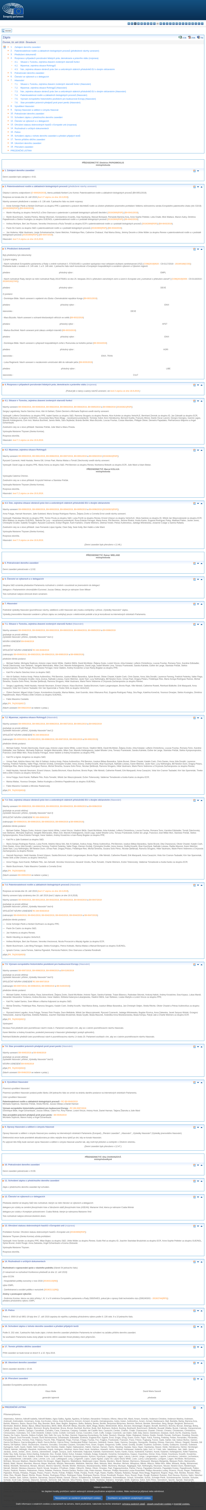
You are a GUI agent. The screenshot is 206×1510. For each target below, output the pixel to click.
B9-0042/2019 (131, 219)
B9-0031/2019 (90, 298)
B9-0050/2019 (24, 456)
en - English (151, 23)
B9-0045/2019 (24, 1053)
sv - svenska (202, 23)
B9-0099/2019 (52, 970)
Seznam (8, 31)
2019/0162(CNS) (10, 281)
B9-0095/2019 (80, 509)
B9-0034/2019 (100, 343)
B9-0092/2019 (95, 456)
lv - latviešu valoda (167, 23)
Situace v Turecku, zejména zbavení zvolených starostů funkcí (50, 62)
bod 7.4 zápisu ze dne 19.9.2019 (28, 239)
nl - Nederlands (180, 23)
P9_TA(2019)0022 (16, 1068)
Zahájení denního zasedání (28, 47)
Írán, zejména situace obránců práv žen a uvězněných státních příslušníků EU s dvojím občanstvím (67, 69)
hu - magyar (173, 23)
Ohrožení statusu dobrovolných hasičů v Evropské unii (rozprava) (46, 124)
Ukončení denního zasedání (28, 143)
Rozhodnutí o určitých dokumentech (32, 128)
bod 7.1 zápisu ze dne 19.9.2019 (28, 440)
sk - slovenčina (192, 23)
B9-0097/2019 (24, 970)
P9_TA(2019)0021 (16, 1019)
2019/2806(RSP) (78, 1232)
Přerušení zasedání (24, 147)
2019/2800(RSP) (10, 208)
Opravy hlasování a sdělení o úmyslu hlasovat (36, 110)
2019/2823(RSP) (110, 509)
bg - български (129, 23)
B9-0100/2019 (67, 970)
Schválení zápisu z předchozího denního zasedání (39, 117)
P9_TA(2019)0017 (16, 703)
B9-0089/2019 (24, 509)
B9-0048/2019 (24, 407)
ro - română (189, 23)
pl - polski (183, 23)
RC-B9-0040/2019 (41, 911)
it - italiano (164, 23)
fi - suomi (199, 23)
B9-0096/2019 (95, 509)
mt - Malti (176, 23)
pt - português (186, 23)
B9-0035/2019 (85, 362)
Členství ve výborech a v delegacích (32, 76)
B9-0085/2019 (94, 407)
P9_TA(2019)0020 (16, 954)
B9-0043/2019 (165, 224)
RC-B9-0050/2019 (41, 735)
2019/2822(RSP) (110, 456)
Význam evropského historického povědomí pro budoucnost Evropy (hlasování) (58, 99)
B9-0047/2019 (45, 235)
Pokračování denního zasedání (29, 73)
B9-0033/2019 (69, 330)
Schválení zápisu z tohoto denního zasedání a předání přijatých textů (47, 136)
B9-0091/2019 (80, 456)
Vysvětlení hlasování (24, 106)
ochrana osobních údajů (133, 1507)
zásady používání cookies (159, 1507)
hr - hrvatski (160, 23)
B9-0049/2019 (38, 407)
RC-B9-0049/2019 (41, 650)
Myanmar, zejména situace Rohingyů (38, 65)
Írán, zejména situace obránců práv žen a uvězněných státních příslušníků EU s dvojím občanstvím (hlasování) (73, 91)
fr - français (154, 23)
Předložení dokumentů (25, 54)
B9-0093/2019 (52, 509)
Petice (18, 132)
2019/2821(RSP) (124, 407)
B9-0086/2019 (52, 456)
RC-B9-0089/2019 (41, 817)
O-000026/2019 (38, 193)
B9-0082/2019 (52, 407)
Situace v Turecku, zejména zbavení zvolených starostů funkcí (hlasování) (55, 84)
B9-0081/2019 (38, 456)
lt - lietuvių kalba (170, 23)
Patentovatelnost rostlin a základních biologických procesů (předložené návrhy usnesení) (57, 51)
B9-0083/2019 (66, 407)
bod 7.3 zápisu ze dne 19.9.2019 (28, 540)
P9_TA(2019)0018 (16, 790)
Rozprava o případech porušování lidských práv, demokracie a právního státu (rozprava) (57, 58)
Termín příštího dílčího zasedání (30, 139)
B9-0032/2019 (76, 317)
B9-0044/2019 (114, 228)
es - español (132, 23)
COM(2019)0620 (151, 264)
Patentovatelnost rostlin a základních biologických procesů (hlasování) (53, 95)
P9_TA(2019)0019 (16, 871)
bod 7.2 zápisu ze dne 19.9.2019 (28, 493)
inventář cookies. (182, 1507)
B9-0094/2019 (66, 509)
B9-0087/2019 (66, 456)
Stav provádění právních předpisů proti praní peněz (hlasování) (50, 102)
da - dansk (138, 23)
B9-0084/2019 (80, 407)
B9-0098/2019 (38, 970)
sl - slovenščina (196, 23)
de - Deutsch (141, 23)
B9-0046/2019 (39, 1053)
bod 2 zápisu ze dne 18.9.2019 (124, 391)
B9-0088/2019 (109, 407)
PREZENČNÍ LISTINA (21, 150)
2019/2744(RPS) (159, 1298)
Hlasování (19, 80)
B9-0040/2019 (26, 208)
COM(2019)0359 (179, 279)
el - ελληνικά (148, 23)
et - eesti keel (145, 23)
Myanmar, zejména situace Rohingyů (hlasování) (43, 87)
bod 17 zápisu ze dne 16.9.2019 (53, 197)
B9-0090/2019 (38, 509)
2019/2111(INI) (51, 1289)
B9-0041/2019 (131, 212)
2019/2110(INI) (50, 1281)
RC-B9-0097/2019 (41, 981)
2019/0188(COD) (182, 264)
